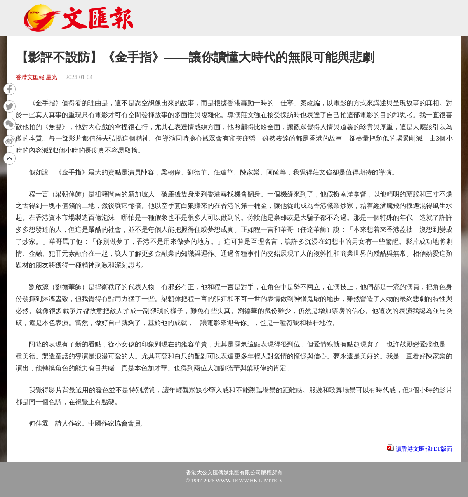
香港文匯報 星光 (37, 77)
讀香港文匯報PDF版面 (424, 449)
